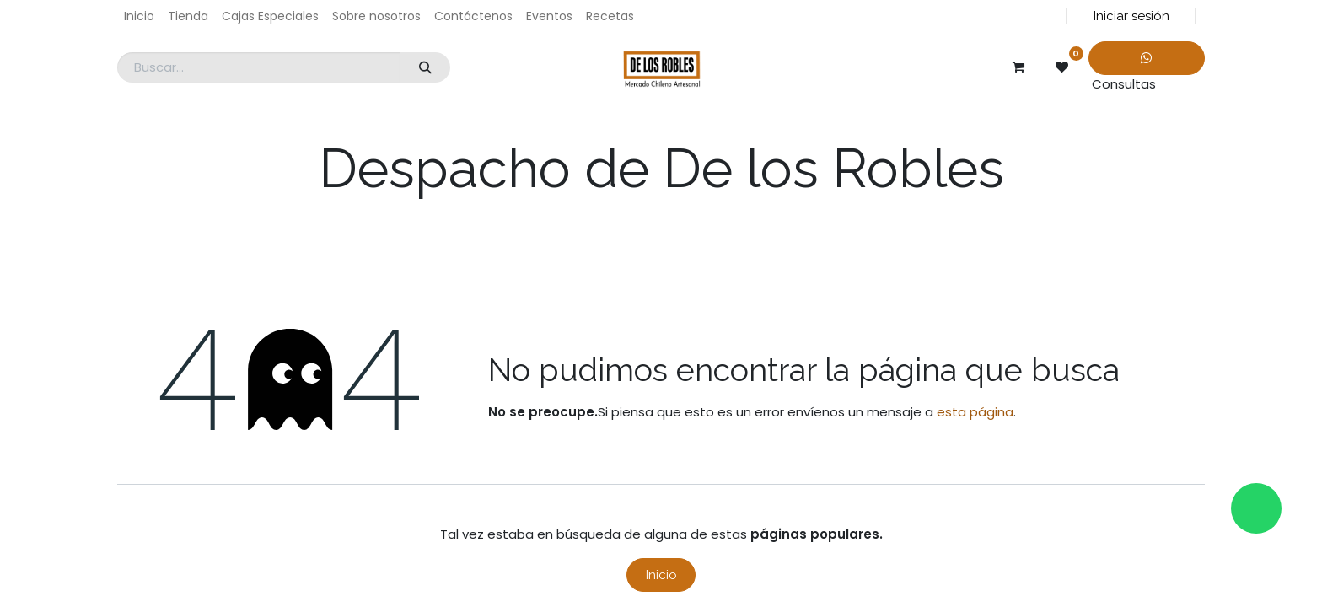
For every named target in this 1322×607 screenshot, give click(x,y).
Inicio (661, 575)
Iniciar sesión (1131, 16)
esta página (975, 412)
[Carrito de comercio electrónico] (1018, 67)
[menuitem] (139, 16)
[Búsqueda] (425, 67)
